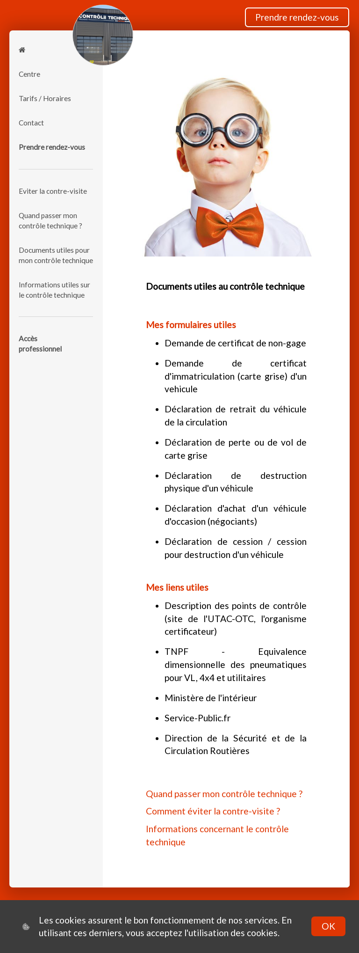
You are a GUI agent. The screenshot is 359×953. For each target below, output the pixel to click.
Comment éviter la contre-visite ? (213, 811)
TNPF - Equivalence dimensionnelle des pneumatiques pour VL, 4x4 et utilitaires (236, 664)
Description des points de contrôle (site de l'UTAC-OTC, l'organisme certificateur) (236, 618)
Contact (31, 122)
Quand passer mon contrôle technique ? (50, 220)
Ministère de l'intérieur (211, 697)
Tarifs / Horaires (45, 98)
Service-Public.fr (197, 717)
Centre (29, 74)
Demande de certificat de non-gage (235, 342)
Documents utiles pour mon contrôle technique (56, 255)
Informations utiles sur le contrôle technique (54, 289)
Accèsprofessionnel (40, 343)
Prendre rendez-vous (297, 17)
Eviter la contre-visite (53, 191)
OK (328, 926)
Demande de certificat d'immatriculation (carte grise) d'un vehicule (236, 376)
